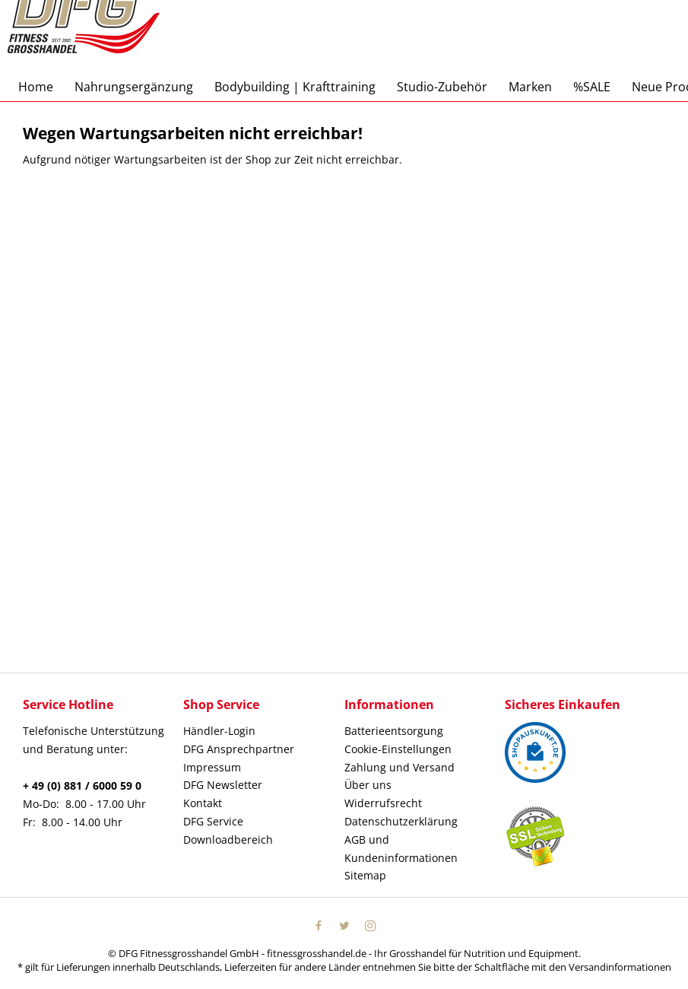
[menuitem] (36, 86)
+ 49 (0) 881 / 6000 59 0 (82, 785)
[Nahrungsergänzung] (134, 86)
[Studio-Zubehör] (442, 86)
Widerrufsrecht (383, 803)
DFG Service (213, 821)
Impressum (212, 767)
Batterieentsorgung (393, 730)
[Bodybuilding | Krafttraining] (295, 86)
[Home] (36, 86)
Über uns (368, 785)
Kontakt (202, 803)
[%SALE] (592, 86)
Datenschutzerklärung (401, 821)
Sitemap (365, 875)
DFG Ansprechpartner (238, 749)
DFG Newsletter (222, 785)
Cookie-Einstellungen (398, 749)
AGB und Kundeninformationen (401, 848)
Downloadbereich (228, 839)
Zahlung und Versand (399, 767)
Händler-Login (219, 730)
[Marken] (530, 86)
